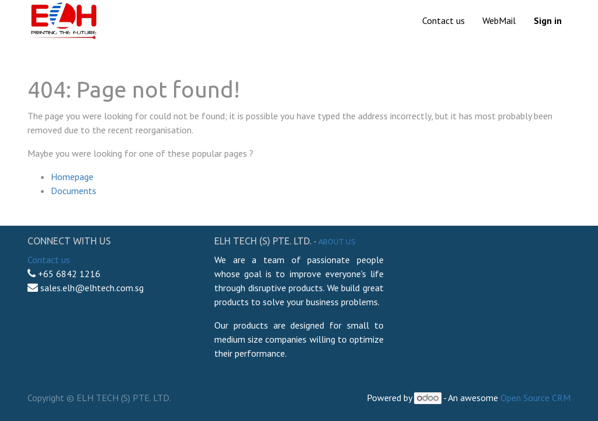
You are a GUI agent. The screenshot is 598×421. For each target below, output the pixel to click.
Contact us (48, 259)
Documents (73, 190)
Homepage (72, 176)
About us (337, 241)
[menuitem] (443, 20)
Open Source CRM (535, 397)
